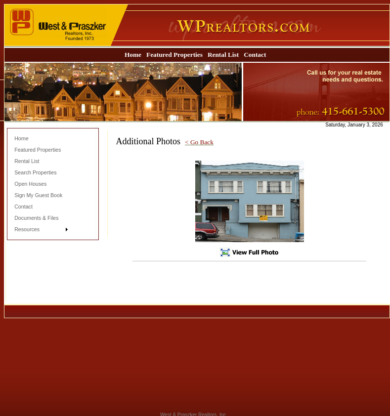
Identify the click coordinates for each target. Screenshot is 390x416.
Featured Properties (174, 54)
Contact (255, 54)
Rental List (223, 54)
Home (133, 54)
